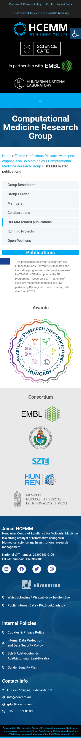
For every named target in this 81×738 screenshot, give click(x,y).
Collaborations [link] (19, 213)
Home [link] (6, 156)
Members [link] (15, 203)
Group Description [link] (21, 185)
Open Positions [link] (19, 241)
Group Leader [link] (18, 194)
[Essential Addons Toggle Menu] (40, 100)
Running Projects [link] (21, 231)
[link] (75, 33)
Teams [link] (20, 156)
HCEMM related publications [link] (30, 222)
